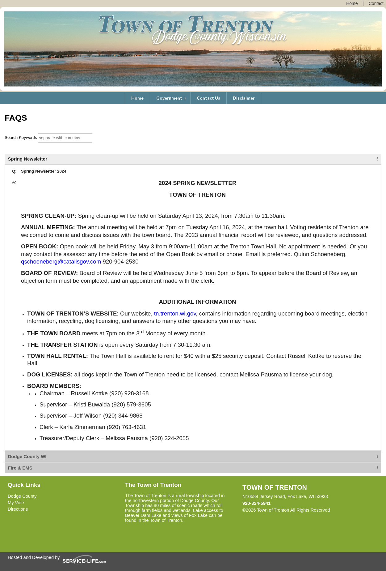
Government (171, 98)
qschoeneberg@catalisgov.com (61, 261)
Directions (18, 509)
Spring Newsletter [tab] (28, 158)
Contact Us (208, 98)
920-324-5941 (256, 503)
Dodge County (22, 496)
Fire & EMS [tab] (20, 467)
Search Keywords (21, 137)
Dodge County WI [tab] (27, 456)
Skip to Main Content (357, 510)
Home (137, 98)
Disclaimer (244, 98)
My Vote (16, 502)
